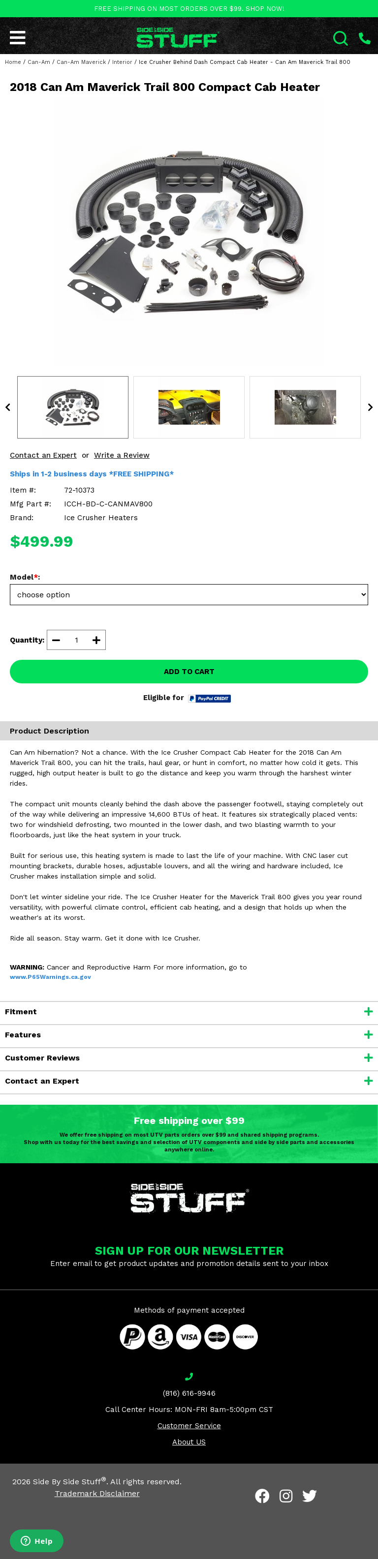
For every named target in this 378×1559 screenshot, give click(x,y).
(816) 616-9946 (189, 1393)
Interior (122, 62)
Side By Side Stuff (69, 1481)
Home (13, 62)
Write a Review (122, 455)
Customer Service (189, 1425)
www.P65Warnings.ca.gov (50, 976)
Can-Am (39, 62)
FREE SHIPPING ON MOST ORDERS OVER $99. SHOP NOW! (189, 8)
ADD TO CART (189, 671)
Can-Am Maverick (81, 62)
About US (189, 1442)
